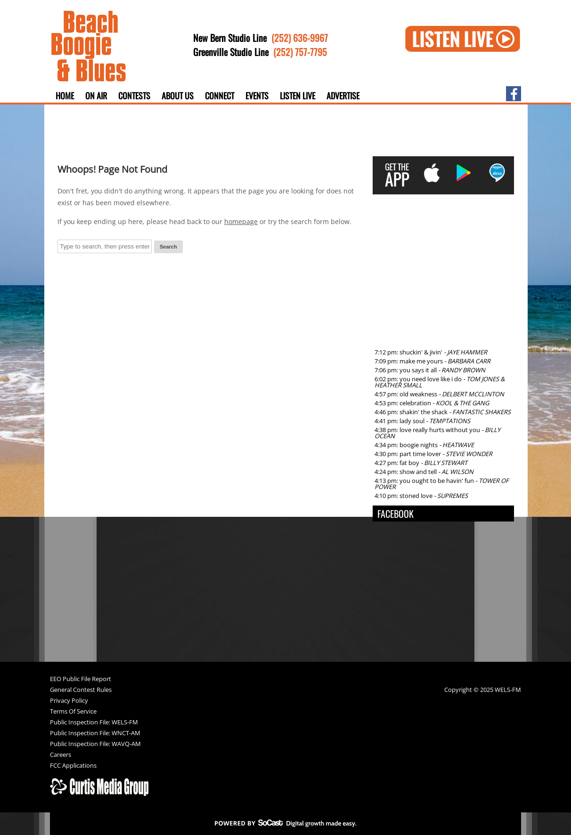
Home (65, 95)
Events (257, 95)
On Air (96, 95)
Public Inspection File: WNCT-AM (95, 733)
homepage (241, 221)
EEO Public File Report (80, 679)
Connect (219, 95)
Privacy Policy (69, 701)
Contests (134, 95)
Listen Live (297, 95)
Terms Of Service (73, 711)
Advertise (342, 95)
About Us (178, 95)
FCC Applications (73, 766)
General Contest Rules (81, 690)
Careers (60, 755)
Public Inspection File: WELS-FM (94, 722)
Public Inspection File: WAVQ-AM (95, 744)
